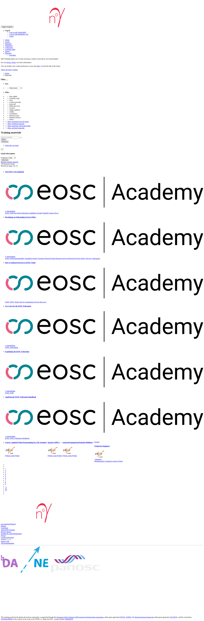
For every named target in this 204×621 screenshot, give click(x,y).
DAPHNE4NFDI (7, 619)
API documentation (7, 543)
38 (6, 490)
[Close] (2, 149)
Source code (5, 541)
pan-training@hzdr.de (8, 524)
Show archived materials (14, 128)
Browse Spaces (6, 532)
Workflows (9, 46)
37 (6, 488)
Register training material (9, 162)
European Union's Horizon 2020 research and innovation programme (80, 617)
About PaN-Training (8, 530)
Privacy (3, 536)
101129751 (174, 617)
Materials (8, 44)
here (38, 66)
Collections (9, 47)
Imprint (3, 526)
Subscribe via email (12, 145)
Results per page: (7, 166)
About (7, 40)
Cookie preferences (7, 537)
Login (11, 36)
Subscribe (5, 142)
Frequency (4, 158)
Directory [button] (8, 53)
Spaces (7, 51)
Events (7, 42)
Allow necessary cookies (9, 70)
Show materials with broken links (18, 126)
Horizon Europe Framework (144, 617)
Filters (4, 139)
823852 (128, 617)
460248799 (69, 619)
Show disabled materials (14, 124)
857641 (122, 617)
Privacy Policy (11, 62)
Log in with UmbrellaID (17, 32)
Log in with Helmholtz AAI (18, 34)
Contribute (4, 528)
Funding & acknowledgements (11, 534)
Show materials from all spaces (17, 122)
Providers (12, 55)
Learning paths (10, 49)
